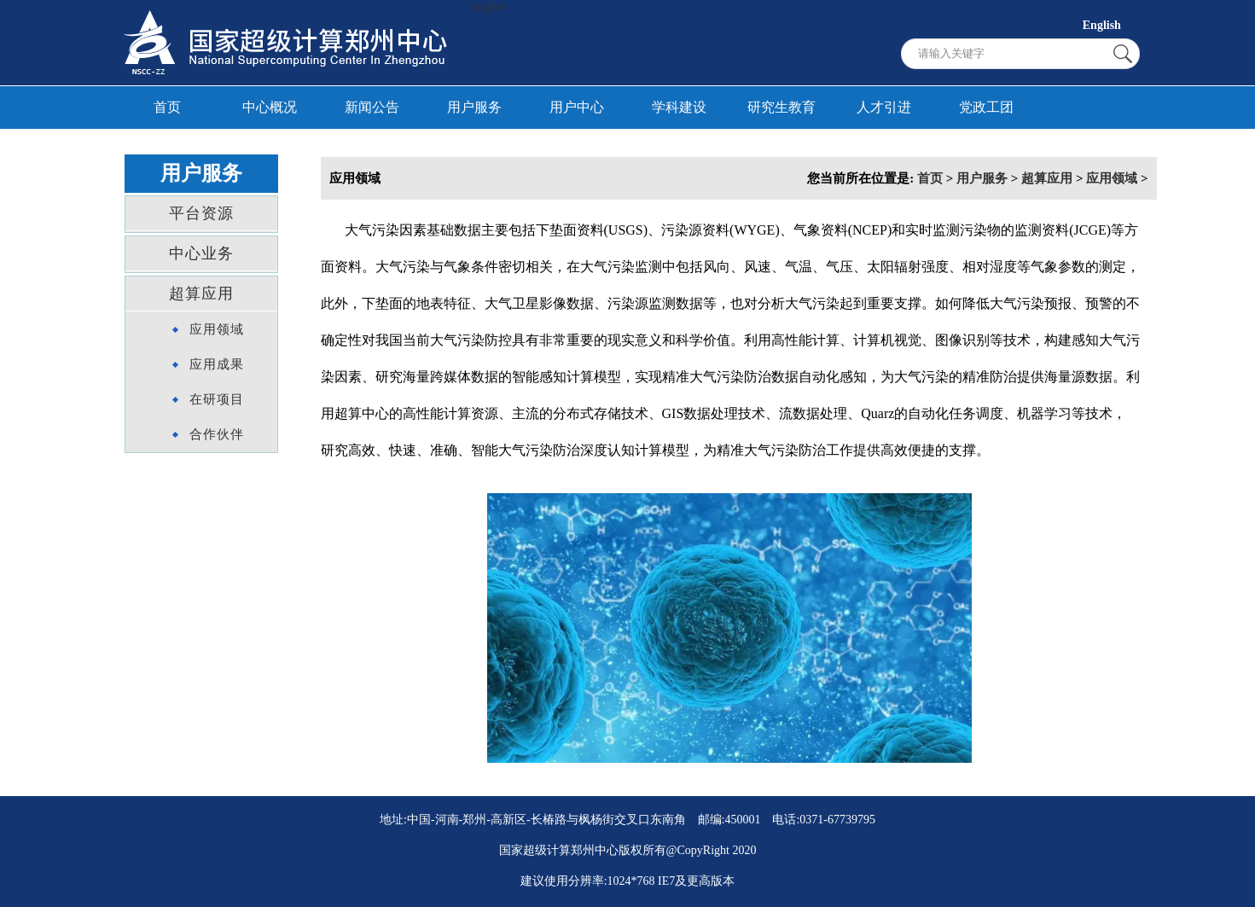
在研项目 (216, 399)
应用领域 (216, 329)
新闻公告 (372, 107)
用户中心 (576, 107)
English (488, 6)
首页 (167, 107)
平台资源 (201, 213)
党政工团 (986, 107)
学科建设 (679, 107)
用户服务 (474, 107)
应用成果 (216, 364)
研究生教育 (781, 107)
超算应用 (201, 293)
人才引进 (884, 107)
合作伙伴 (216, 434)
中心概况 (269, 107)
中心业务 (201, 253)
